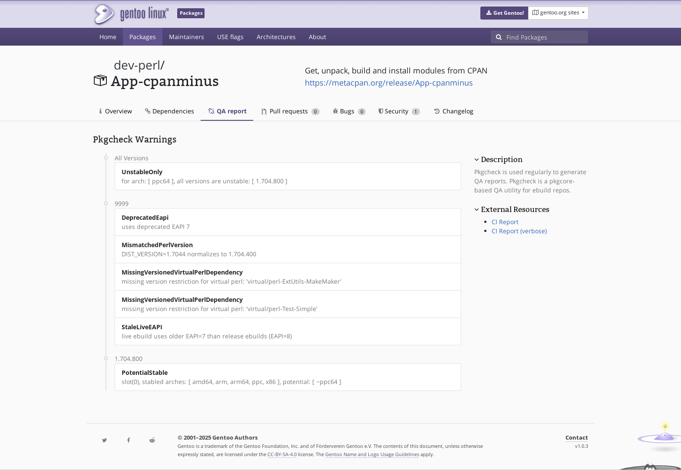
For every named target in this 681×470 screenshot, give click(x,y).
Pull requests (290, 111)
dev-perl (137, 65)
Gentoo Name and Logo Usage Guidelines (372, 454)
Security (399, 111)
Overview (115, 111)
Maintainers (186, 37)
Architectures (276, 37)
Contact (576, 437)
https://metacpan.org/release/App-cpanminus (389, 82)
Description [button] (501, 159)
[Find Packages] (547, 36)
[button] (504, 13)
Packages (142, 37)
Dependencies (169, 111)
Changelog (453, 111)
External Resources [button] (515, 209)
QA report (227, 111)
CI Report (505, 222)
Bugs (349, 111)
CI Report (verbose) (519, 231)
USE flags (230, 37)
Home (107, 37)
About (317, 37)
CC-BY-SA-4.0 (282, 454)
